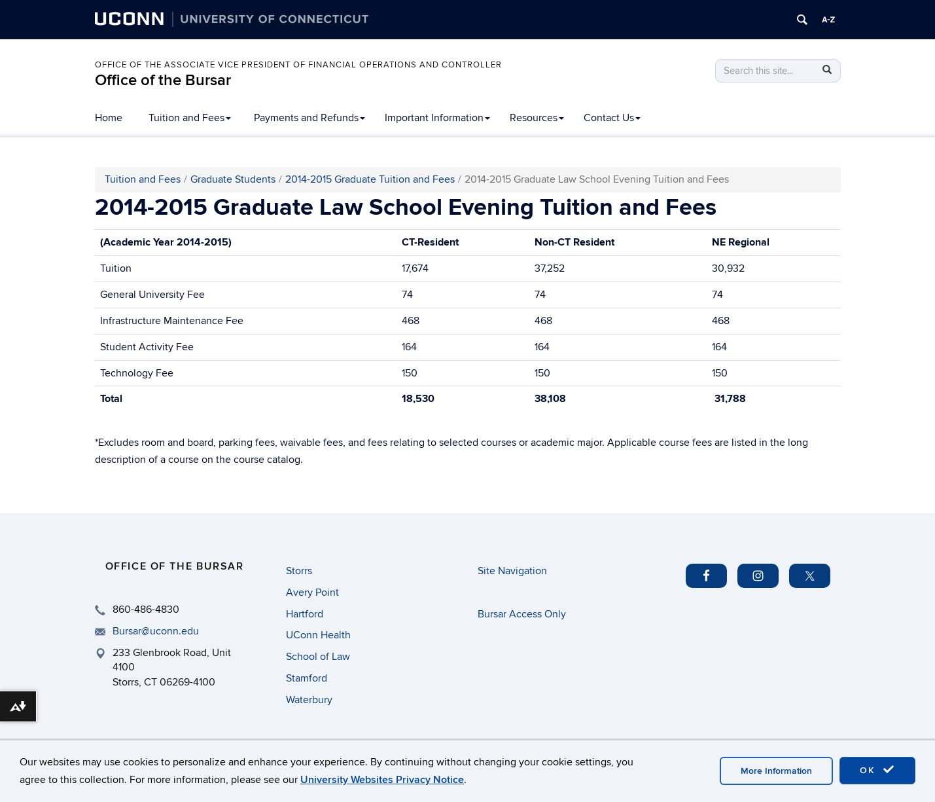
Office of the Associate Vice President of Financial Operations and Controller (298, 65)
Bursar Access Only (522, 614)
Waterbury (309, 699)
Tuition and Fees (190, 117)
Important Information (437, 117)
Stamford (306, 678)
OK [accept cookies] (877, 770)
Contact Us (612, 117)
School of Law (318, 656)
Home (108, 117)
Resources (537, 117)
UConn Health (318, 635)
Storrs (299, 570)
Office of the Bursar (163, 80)
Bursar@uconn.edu (156, 631)
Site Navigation (512, 570)
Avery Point (312, 592)
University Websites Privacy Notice (382, 779)
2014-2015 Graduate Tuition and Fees (370, 179)
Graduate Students (232, 179)
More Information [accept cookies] (776, 770)
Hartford (304, 614)
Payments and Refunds (309, 117)
